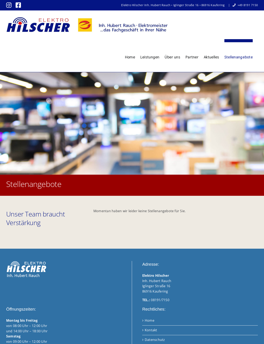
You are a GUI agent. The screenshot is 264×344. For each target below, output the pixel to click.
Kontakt (151, 330)
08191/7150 (160, 300)
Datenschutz (155, 339)
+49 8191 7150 (248, 5)
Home (149, 320)
